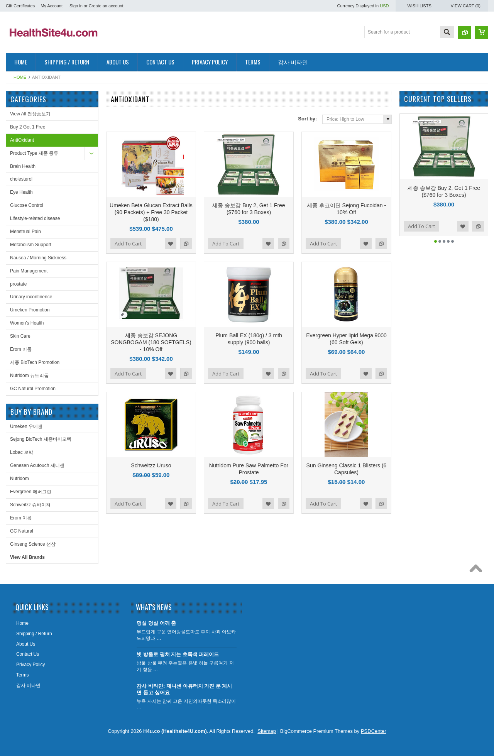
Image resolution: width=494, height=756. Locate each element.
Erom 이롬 (21, 349)
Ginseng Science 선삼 (33, 544)
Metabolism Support (30, 244)
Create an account (106, 5)
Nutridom (19, 478)
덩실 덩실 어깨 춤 (156, 623)
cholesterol (21, 179)
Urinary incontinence (31, 296)
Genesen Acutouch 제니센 (37, 465)
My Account (52, 5)
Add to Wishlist (170, 243)
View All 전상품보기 (30, 114)
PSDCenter (373, 731)
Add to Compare (186, 243)
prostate (18, 284)
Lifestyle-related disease (35, 218)
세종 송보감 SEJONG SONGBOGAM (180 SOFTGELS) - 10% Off (151, 342)
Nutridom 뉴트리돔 (29, 375)
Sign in (76, 5)
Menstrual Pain (25, 231)
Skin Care (20, 336)
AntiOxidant (22, 140)
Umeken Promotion (30, 310)
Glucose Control (26, 205)
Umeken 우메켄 (26, 426)
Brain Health (23, 166)
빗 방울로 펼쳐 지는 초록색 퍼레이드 (178, 654)
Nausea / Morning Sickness (38, 257)
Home (20, 77)
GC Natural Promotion (33, 388)
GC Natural (21, 531)
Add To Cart (128, 243)
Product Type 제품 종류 (34, 153)
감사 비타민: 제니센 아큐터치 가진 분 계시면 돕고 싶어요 (184, 689)
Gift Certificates (20, 5)
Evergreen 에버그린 (30, 491)
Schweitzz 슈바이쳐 (30, 504)
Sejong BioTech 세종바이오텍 (40, 439)
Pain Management (28, 271)
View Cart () (465, 5)
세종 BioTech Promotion (34, 362)
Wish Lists (419, 5)
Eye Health (21, 192)
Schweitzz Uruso (151, 465)
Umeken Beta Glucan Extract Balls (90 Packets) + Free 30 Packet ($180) (151, 212)
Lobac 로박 (21, 452)
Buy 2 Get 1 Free (27, 127)
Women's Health (27, 323)
